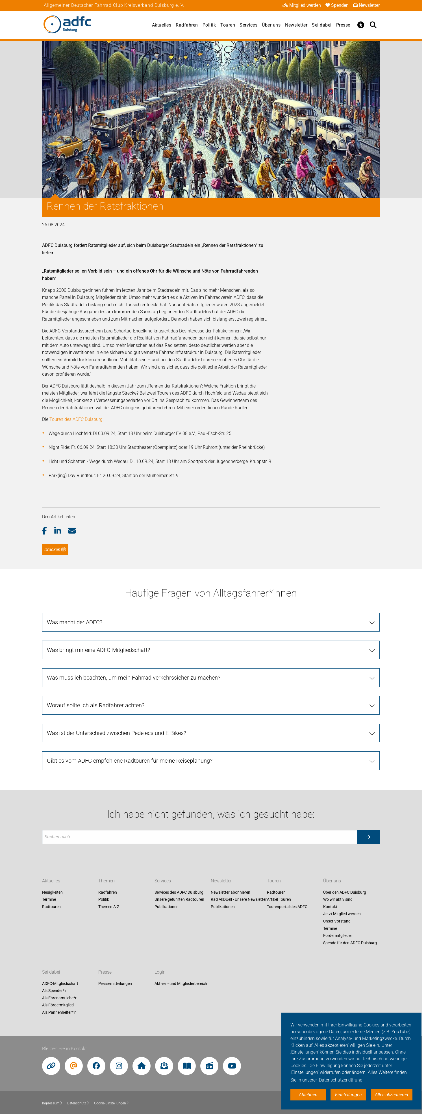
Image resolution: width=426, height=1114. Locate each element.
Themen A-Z (108, 906)
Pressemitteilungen (115, 983)
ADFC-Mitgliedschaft (60, 983)
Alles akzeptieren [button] (391, 1094)
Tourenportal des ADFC (287, 906)
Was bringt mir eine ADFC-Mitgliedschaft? (98, 650)
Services (248, 25)
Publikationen (167, 906)
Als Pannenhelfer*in (59, 1012)
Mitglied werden (301, 5)
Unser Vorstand (337, 921)
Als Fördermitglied (58, 1005)
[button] (48, 531)
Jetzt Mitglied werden (342, 914)
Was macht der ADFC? (74, 622)
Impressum (52, 1103)
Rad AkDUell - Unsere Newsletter (239, 899)
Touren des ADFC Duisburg (76, 419)
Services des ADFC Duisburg (179, 892)
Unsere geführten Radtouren (179, 899)
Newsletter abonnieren (230, 892)
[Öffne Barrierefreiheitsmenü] (361, 24)
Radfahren (187, 25)
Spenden (337, 5)
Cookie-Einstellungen (111, 1103)
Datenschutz (78, 1103)
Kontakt (330, 906)
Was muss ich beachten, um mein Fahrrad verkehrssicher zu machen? (133, 677)
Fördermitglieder (337, 936)
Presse (343, 25)
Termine (49, 899)
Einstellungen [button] (348, 1094)
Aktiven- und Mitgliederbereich (181, 983)
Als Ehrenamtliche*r (59, 998)
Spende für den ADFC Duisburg (350, 943)
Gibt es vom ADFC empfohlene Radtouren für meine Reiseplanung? (129, 760)
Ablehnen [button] (308, 1094)
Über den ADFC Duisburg (344, 892)
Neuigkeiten (52, 892)
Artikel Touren (279, 899)
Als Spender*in (55, 991)
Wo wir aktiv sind (338, 899)
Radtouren (51, 906)
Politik (209, 25)
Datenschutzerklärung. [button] (341, 1080)
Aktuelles (161, 25)
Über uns (271, 25)
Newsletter (366, 5)
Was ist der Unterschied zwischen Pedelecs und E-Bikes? (116, 733)
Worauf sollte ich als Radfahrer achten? (95, 705)
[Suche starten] (368, 837)
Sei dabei (322, 25)
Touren (227, 25)
